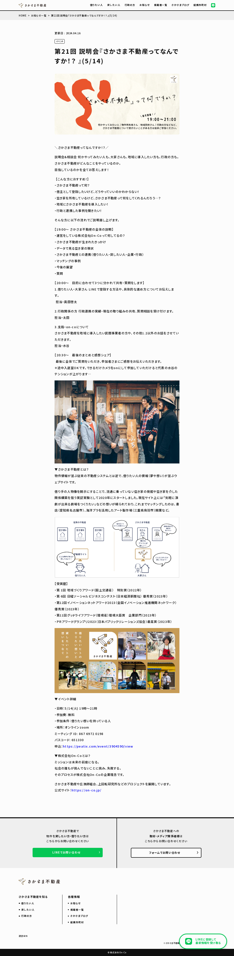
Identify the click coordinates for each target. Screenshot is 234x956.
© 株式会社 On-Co (117, 952)
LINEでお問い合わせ (66, 852)
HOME (22, 15)
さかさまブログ (180, 5)
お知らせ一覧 (38, 15)
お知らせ (144, 5)
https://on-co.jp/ (86, 790)
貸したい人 (113, 5)
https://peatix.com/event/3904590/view (98, 746)
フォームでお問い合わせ (164, 852)
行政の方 (130, 5)
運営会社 (23, 935)
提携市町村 (200, 5)
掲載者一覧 (161, 5)
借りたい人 (96, 5)
